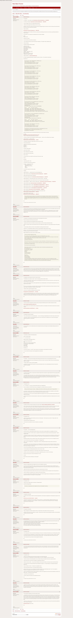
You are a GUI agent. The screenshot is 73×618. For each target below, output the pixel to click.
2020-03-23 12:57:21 (26, 553)
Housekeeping (26, 13)
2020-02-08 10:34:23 (26, 275)
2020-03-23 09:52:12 (26, 529)
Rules (21, 7)
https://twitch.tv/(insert (26, 603)
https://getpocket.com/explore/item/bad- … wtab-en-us (41, 186)
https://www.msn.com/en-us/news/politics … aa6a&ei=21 (36, 189)
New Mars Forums (17, 3)
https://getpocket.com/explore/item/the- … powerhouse (39, 187)
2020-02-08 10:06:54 (26, 216)
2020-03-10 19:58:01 (26, 414)
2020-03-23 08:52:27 (26, 507)
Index (13, 7)
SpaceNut (15, 206)
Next (23, 15)
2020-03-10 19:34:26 (26, 402)
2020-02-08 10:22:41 (26, 266)
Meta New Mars (19, 13)
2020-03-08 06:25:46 (26, 312)
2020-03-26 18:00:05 (26, 591)
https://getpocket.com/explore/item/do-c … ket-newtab (31, 291)
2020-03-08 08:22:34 (26, 324)
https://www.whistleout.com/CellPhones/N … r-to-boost (31, 308)
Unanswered (58, 9)
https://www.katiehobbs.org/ (33, 55)
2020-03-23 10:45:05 (26, 544)
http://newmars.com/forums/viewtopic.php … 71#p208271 (39, 173)
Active (55, 9)
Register (30, 7)
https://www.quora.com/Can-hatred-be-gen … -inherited (31, 139)
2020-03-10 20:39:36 (26, 462)
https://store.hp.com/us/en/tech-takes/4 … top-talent (30, 498)
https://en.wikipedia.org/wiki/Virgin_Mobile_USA (30, 304)
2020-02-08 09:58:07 (26, 206)
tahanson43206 (15, 216)
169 (20, 15)
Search (26, 7)
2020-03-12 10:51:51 (26, 492)
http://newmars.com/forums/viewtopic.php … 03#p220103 (48, 181)
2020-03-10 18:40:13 (26, 382)
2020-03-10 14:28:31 (26, 356)
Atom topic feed (58, 613)
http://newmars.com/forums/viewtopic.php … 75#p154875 (38, 21)
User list (18, 7)
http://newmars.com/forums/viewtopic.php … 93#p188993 (41, 20)
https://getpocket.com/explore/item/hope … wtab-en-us (41, 184)
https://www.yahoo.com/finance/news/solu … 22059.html (31, 191)
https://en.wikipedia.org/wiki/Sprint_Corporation (48, 404)
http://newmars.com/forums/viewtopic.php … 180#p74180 (31, 30)
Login (33, 7)
